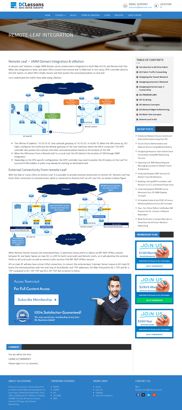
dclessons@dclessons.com (140, 7)
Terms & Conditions (104, 395)
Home (47, 15)
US (161, 7)
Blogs (73, 15)
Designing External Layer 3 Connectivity (150, 88)
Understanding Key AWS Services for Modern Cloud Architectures (154, 175)
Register (119, 15)
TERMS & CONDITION (90, 15)
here (23, 363)
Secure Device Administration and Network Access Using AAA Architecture (155, 145)
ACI (54, 392)
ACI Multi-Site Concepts (148, 114)
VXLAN (56, 389)
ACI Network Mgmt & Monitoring (152, 109)
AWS (55, 398)
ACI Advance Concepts (148, 104)
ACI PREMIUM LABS (146, 94)
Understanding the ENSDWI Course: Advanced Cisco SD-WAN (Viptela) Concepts (153, 192)
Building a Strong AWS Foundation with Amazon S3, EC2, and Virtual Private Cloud (155, 183)
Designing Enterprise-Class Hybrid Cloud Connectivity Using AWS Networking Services (155, 155)
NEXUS (56, 386)
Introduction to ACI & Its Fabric (152, 67)
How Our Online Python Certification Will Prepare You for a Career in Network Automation (155, 211)
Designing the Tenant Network (152, 76)
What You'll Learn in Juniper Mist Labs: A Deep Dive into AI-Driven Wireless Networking (155, 222)
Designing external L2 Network (152, 81)
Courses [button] (60, 15)
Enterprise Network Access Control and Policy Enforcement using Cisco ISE (155, 137)
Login (107, 15)
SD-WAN (57, 395)
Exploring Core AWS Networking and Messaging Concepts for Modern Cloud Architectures (154, 166)
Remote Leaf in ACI (146, 119)
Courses (99, 389)
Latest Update (134, 15)
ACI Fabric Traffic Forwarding (151, 71)
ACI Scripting (143, 99)
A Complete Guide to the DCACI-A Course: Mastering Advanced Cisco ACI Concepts (155, 202)
